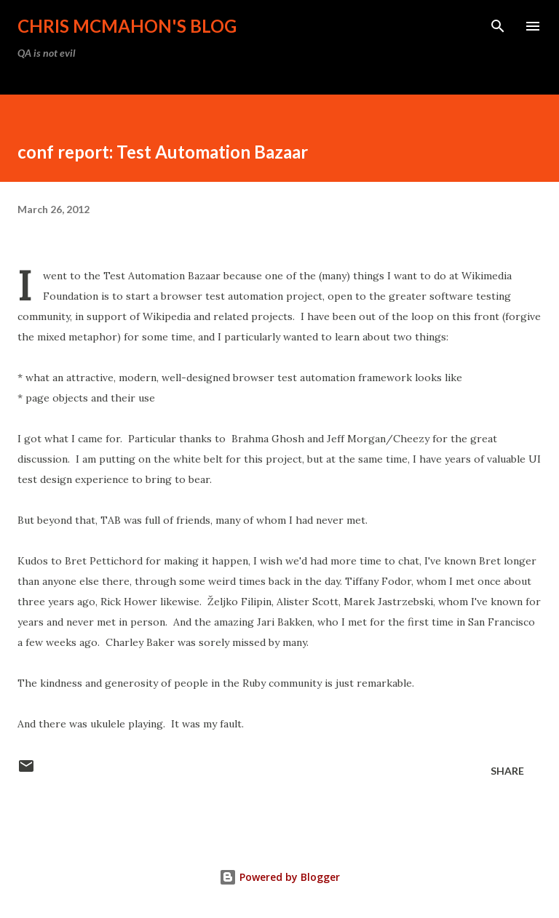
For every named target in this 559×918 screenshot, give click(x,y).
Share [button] (507, 771)
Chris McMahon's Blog (127, 25)
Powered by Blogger (279, 877)
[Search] (498, 26)
